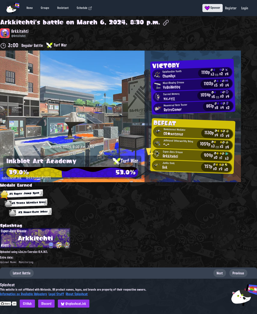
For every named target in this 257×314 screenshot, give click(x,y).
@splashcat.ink (73, 303)
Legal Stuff (56, 294)
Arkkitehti (17, 22)
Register (231, 8)
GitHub (27, 303)
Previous (238, 273)
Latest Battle (22, 273)
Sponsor (212, 7)
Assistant (63, 8)
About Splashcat (77, 294)
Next (220, 273)
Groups (45, 8)
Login (244, 8)
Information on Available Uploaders (23, 294)
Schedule (84, 8)
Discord (46, 303)
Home (30, 8)
